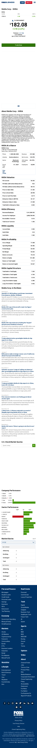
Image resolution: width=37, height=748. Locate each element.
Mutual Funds (6, 658)
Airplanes (4, 679)
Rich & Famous (6, 672)
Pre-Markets (5, 655)
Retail (3, 653)
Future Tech (24, 617)
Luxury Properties (26, 597)
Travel (3, 675)
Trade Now (18, 45)
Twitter (8, 703)
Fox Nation (24, 691)
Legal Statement (29, 736)
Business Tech (25, 612)
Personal (23, 592)
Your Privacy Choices (18, 723)
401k (3, 606)
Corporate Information (28, 677)
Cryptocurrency (6, 636)
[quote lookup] (17, 445)
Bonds (4, 643)
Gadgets (23, 610)
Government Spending (9, 619)
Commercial (25, 595)
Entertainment (6, 670)
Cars (3, 677)
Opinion (24, 651)
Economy (5, 616)
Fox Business (8, 2)
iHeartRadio (20, 707)
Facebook (4, 703)
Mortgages (5, 592)
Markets (5, 628)
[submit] (33, 445)
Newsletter (32, 703)
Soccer (23, 641)
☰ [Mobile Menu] (34, 2)
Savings (4, 602)
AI (21, 619)
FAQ (22, 672)
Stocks (4, 632)
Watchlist (5, 662)
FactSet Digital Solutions (18, 736)
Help (18, 726)
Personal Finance (8, 589)
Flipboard (20, 703)
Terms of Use (25, 667)
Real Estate (25, 589)
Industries (5, 651)
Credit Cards (5, 597)
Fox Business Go (26, 693)
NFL (22, 629)
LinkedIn (24, 703)
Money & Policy (6, 621)
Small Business (6, 624)
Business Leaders (7, 648)
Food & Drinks (6, 682)
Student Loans (6, 595)
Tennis (23, 646)
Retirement (5, 609)
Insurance (5, 604)
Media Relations (26, 674)
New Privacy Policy (23, 742)
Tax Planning (6, 611)
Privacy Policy (25, 670)
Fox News (24, 688)
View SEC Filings (4, 172)
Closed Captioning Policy (18, 729)
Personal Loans (6, 599)
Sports (23, 626)
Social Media (25, 607)
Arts (3, 684)
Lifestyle (5, 667)
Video (23, 655)
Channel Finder (25, 662)
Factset (24, 734)
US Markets (5, 634)
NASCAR (23, 636)
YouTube (16, 703)
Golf (22, 643)
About (23, 659)
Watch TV (28, 2)
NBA (22, 632)
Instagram (12, 703)
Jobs (22, 665)
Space (23, 621)
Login (22, 2)
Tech (23, 602)
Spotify (16, 707)
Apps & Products (26, 695)
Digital (23, 605)
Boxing (23, 639)
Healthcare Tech (26, 614)
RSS (28, 703)
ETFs (3, 646)
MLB (22, 634)
